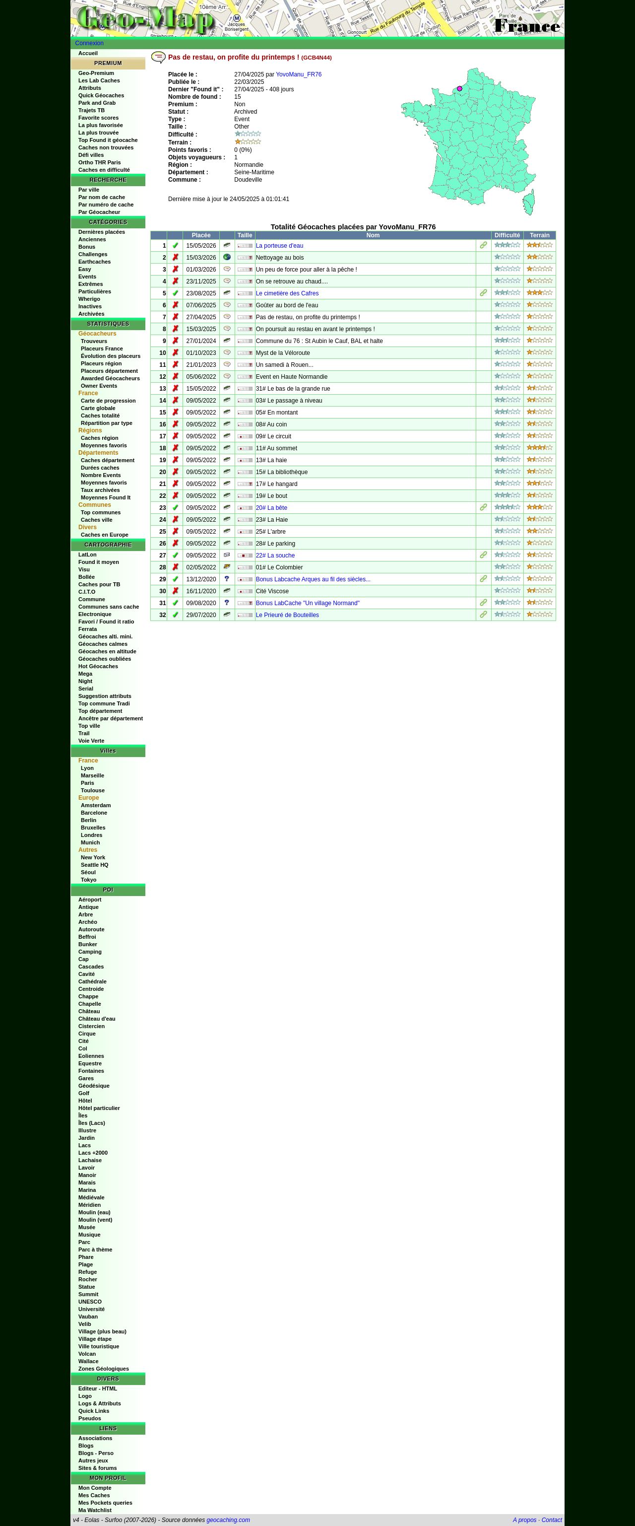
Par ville (88, 190)
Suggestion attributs (104, 696)
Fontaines (91, 1071)
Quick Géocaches (101, 95)
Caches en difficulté (104, 170)
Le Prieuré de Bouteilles (287, 615)
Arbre (85, 914)
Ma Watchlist (95, 1510)
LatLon (87, 554)
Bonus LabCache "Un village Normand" (308, 603)
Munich (90, 842)
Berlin (88, 820)
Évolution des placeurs (110, 356)
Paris (87, 783)
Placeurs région (101, 363)
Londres (91, 835)
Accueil (88, 53)
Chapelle (89, 1004)
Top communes (101, 512)
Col (82, 1048)
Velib (84, 1324)
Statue (86, 1287)
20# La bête (271, 507)
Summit (88, 1294)
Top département (100, 711)
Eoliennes (91, 1056)
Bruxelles (93, 828)
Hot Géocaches (98, 666)
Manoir (87, 1175)
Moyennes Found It (105, 497)
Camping (90, 952)
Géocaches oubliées (104, 659)
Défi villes (91, 155)
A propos (525, 1520)
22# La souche (275, 555)
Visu (84, 569)
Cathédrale (92, 981)
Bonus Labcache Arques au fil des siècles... (313, 579)
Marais (87, 1182)
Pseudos (89, 1418)
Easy (84, 269)
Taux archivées (100, 490)
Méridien (89, 1205)
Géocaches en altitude (107, 651)
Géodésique (94, 1086)
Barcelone (94, 813)
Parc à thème (95, 1249)
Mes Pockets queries (105, 1503)
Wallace (88, 1361)
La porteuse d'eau (280, 245)
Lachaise (90, 1160)
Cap (83, 959)
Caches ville (97, 520)
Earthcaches (94, 262)
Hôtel (85, 1101)
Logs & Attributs (99, 1403)
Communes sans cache (108, 607)
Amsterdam (96, 805)
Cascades (91, 967)
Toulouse (93, 790)
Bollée (86, 577)
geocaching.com (228, 1520)
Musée (86, 1227)
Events (87, 276)
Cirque (87, 1034)
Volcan (87, 1354)
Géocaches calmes (102, 644)
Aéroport (89, 899)
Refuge (87, 1272)
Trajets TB (91, 110)
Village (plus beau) (102, 1331)
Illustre (87, 1130)
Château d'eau (97, 1019)
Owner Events (99, 386)
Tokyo (89, 880)
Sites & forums (97, 1468)
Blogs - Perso (96, 1453)
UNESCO (90, 1302)
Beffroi (87, 937)
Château (89, 1011)
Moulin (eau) (94, 1212)
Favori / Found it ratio (106, 621)
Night (85, 681)
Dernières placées (101, 232)
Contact (552, 1520)
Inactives (90, 306)
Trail (84, 733)
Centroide (91, 989)
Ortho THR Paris (99, 162)
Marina (87, 1190)
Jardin (86, 1138)
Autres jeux (93, 1460)
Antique (88, 907)
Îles (82, 1115)
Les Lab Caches (99, 80)
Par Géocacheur (99, 212)
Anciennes (92, 239)
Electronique (95, 614)
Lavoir (86, 1168)
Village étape (95, 1339)
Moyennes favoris (104, 445)
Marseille (92, 775)
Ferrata (87, 629)
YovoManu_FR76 (298, 74)
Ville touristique (98, 1346)
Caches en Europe (104, 535)
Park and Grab (97, 103)
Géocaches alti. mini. (105, 636)
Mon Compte (95, 1488)
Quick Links (93, 1411)
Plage (85, 1264)
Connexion (89, 43)
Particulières (94, 291)
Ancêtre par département (110, 718)
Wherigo (89, 299)
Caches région (100, 438)
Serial (85, 689)
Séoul (88, 872)
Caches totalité (100, 415)
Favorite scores (98, 118)
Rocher (87, 1279)
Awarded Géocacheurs (110, 378)
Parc (84, 1242)
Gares (86, 1078)
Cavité (86, 974)
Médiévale (91, 1197)
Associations (95, 1438)
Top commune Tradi (104, 703)
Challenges (93, 254)
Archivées (91, 314)
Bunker (87, 944)
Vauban (88, 1316)
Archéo (87, 922)
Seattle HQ (95, 865)
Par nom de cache (101, 197)
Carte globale (98, 408)
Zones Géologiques (103, 1369)
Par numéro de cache (105, 205)
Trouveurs (94, 341)
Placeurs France (102, 348)
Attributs (89, 88)
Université (91, 1309)
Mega (85, 674)
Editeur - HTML (97, 1388)
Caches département (107, 460)
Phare (86, 1257)
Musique (89, 1235)
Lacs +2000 (93, 1153)
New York (93, 857)
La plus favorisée (100, 125)
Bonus (86, 247)
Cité (83, 1041)
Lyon (87, 768)
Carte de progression (108, 401)
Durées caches (100, 468)
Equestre (90, 1063)
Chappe (88, 996)
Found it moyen (98, 562)
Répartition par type (106, 423)
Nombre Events (101, 475)
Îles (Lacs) (91, 1123)
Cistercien (91, 1026)
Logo (85, 1396)
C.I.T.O (86, 592)
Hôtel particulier (99, 1108)
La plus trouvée (98, 133)
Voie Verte (91, 741)
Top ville (89, 726)
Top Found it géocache (108, 140)
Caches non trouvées (105, 147)
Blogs (86, 1446)
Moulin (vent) (95, 1220)
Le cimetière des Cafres (287, 293)
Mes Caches (94, 1495)
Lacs (84, 1145)
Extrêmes (90, 284)
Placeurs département (109, 371)
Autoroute (91, 929)
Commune (91, 599)
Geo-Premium (96, 73)
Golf (83, 1093)
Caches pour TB (99, 584)
